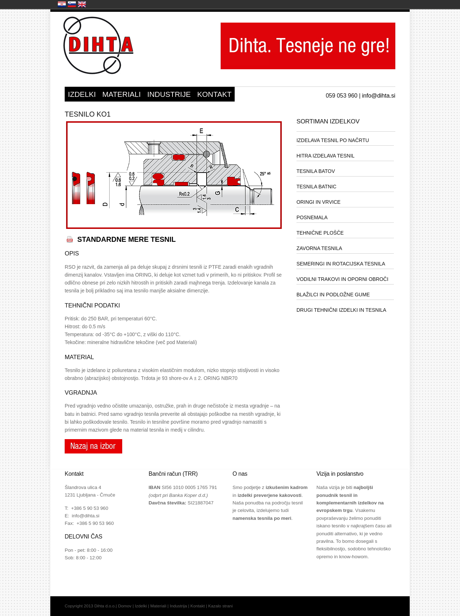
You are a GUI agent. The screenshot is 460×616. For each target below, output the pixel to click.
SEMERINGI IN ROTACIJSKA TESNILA (340, 264)
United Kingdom (82, 4)
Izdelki (141, 605)
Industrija (178, 605)
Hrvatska (62, 4)
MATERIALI (121, 94)
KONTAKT (214, 94)
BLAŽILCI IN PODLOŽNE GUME (333, 294)
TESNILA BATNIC (316, 186)
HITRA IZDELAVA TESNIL (325, 156)
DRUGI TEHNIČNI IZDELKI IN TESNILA (341, 310)
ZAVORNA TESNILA (319, 248)
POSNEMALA (312, 217)
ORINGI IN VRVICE (318, 202)
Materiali (158, 605)
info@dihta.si (378, 95)
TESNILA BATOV (315, 171)
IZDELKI (82, 94)
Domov (124, 605)
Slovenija (72, 4)
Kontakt (197, 605)
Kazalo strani (220, 605)
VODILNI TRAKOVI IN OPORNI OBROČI (342, 279)
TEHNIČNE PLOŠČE (320, 233)
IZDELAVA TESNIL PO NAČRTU (332, 140)
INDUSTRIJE (169, 94)
